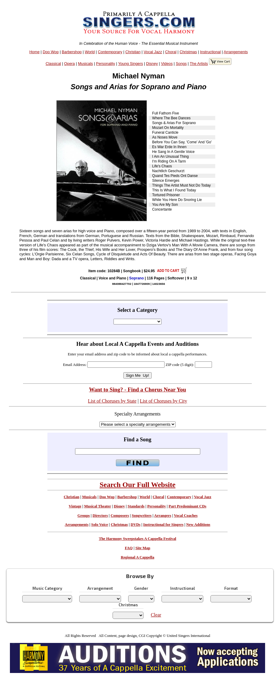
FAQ (129, 548)
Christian (133, 52)
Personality (105, 63)
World (90, 52)
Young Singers (130, 63)
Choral (171, 52)
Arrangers (162, 515)
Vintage (75, 506)
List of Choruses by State (112, 400)
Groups (83, 515)
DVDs (136, 524)
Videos (167, 63)
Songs (181, 63)
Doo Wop (51, 52)
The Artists (199, 63)
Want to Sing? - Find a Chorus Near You (137, 389)
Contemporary (110, 52)
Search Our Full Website (138, 485)
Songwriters (142, 515)
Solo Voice (99, 524)
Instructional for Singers (163, 524)
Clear (156, 614)
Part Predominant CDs (188, 506)
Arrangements (236, 52)
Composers (119, 515)
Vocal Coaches (186, 515)
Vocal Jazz (153, 52)
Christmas (188, 52)
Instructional (210, 52)
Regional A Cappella (137, 557)
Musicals (85, 63)
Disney (152, 63)
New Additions (198, 524)
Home (34, 52)
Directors (100, 515)
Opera (69, 63)
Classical (53, 63)
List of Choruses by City (163, 400)
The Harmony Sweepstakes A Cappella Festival (137, 539)
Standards (136, 506)
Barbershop (72, 52)
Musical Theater (97, 506)
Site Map (142, 548)
